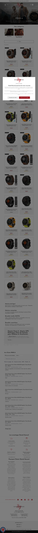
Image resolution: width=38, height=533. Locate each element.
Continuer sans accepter (19, 83)
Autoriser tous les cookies (24, 97)
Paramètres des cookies (13, 97)
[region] (19, 88)
